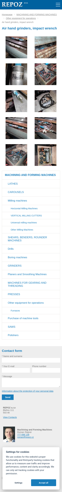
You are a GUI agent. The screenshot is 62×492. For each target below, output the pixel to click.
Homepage (7, 14)
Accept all (43, 482)
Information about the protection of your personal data (27, 391)
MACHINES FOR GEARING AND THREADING (27, 284)
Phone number (39, 366)
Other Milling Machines (22, 229)
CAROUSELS (16, 192)
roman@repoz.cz (25, 437)
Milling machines (17, 200)
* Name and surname (12, 356)
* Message (7, 376)
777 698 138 (23, 434)
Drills (11, 248)
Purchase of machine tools (23, 318)
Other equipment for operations (21, 18)
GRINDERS (15, 265)
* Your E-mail (8, 366)
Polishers (13, 335)
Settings (18, 482)
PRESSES (14, 294)
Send (7, 397)
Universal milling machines (24, 222)
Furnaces (15, 310)
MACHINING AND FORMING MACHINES (37, 14)
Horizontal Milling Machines (24, 208)
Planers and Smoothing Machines (27, 274)
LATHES (13, 183)
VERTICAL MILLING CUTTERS (26, 215)
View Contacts (10, 417)
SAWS (11, 326)
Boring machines (17, 257)
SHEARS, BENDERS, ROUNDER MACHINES (27, 239)
